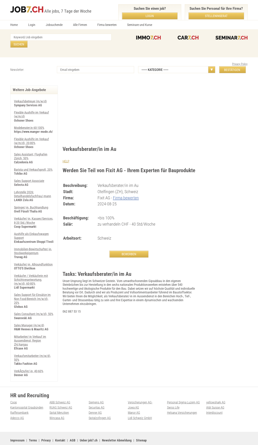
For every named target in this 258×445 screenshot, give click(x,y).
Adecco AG (17, 407)
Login (31, 25)
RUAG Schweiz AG (60, 397)
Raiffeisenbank (19, 402)
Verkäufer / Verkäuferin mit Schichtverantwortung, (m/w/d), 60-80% (31, 270)
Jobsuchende (54, 25)
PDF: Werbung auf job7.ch (116, 438)
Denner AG (95, 402)
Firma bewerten (107, 25)
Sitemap (141, 430)
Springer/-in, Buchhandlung (31, 199)
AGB (72, 430)
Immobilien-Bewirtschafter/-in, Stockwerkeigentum (33, 242)
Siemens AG (96, 392)
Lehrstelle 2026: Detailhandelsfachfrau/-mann (32, 186)
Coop (13, 392)
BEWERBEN (129, 247)
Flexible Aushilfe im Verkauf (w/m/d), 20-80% (31, 134)
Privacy (46, 430)
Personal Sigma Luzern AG (183, 392)
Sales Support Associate (29, 173)
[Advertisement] (129, 105)
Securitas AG (96, 397)
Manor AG (134, 402)
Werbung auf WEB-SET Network (81, 438)
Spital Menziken (59, 402)
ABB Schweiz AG (59, 392)
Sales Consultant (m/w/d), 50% (33, 305)
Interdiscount (214, 402)
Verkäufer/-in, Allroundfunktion (33, 256)
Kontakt (60, 430)
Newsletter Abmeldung (117, 430)
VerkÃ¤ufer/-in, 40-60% (28, 361)
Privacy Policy (240, 57)
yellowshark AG (215, 392)
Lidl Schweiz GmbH (140, 407)
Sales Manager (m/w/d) (29, 316)
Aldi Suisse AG (215, 397)
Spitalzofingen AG (100, 407)
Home (14, 25)
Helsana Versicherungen (182, 402)
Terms (33, 430)
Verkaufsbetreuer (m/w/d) (30, 94)
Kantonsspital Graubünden (26, 397)
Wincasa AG (56, 407)
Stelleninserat (216, 16)
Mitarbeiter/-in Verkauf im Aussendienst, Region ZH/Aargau (30, 331)
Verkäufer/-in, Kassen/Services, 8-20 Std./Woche (33, 212)
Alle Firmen (80, 25)
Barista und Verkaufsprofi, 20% (33, 162)
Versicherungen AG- (140, 392)
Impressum (17, 430)
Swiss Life (173, 397)
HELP (66, 154)
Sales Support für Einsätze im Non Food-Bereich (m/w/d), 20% (32, 289)
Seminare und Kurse (139, 25)
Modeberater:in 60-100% (29, 120)
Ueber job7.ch (89, 430)
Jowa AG (133, 397)
